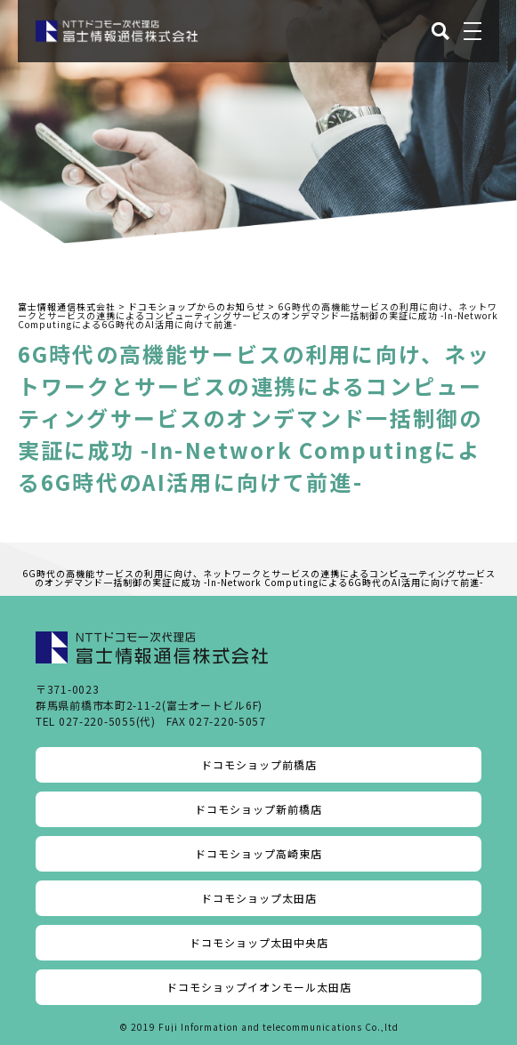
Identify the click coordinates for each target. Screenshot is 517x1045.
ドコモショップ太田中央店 (259, 942)
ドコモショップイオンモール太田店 (258, 986)
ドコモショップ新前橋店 (258, 808)
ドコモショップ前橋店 (259, 764)
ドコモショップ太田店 (259, 897)
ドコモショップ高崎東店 (258, 853)
